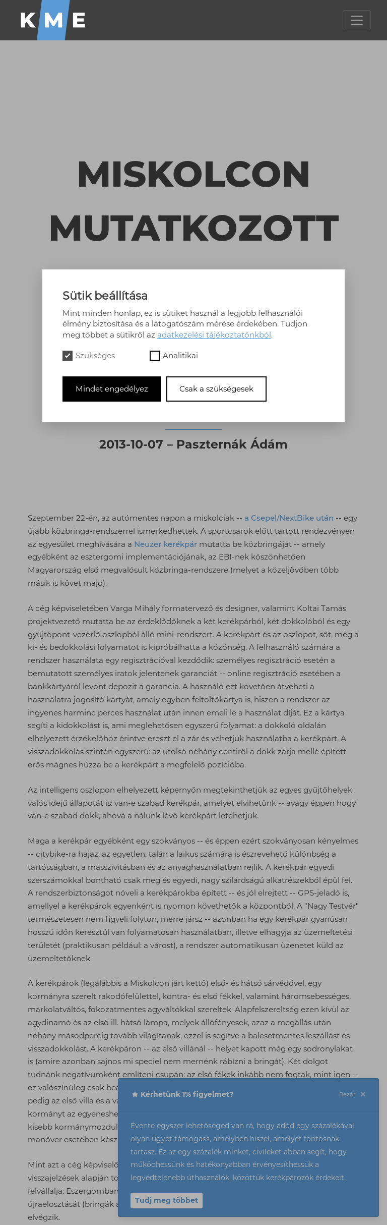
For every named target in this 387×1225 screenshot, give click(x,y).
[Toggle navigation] (357, 20)
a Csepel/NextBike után (289, 518)
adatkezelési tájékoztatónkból (214, 335)
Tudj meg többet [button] (166, 1200)
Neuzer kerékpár (165, 544)
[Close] (362, 1095)
